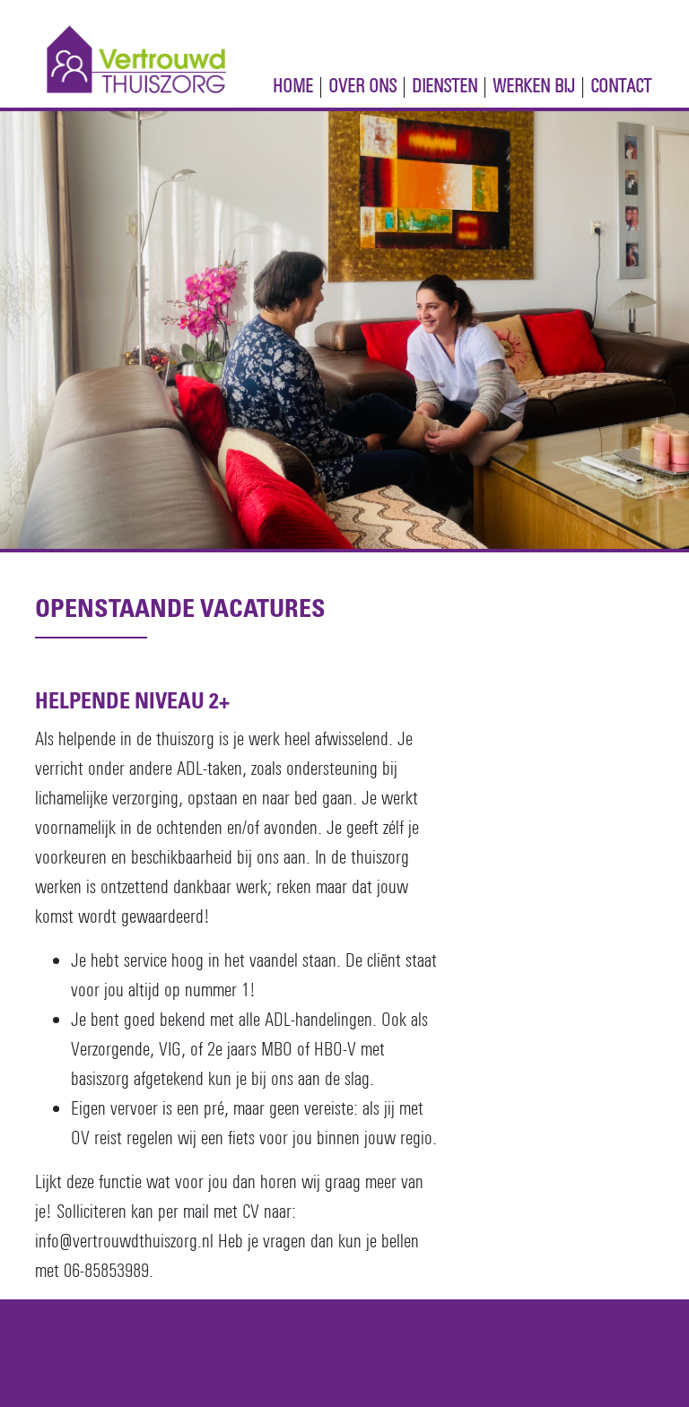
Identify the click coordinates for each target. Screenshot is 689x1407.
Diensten (444, 85)
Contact (620, 85)
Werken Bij (534, 85)
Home (293, 85)
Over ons (362, 85)
